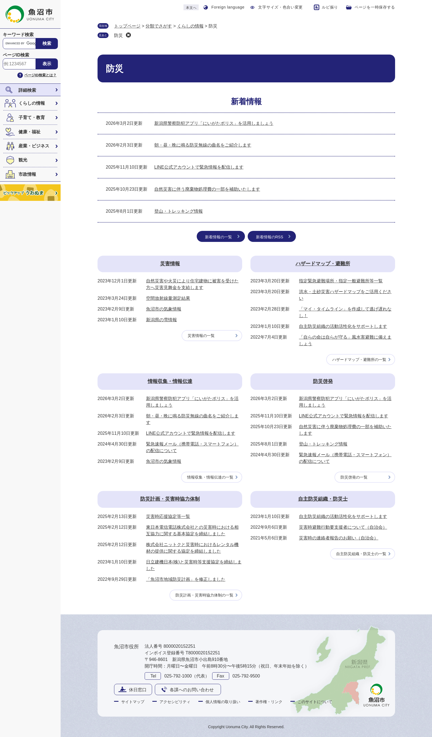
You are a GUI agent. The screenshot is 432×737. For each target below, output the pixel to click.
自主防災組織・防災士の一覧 (361, 554)
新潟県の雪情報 (161, 319)
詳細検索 (27, 90)
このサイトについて (315, 702)
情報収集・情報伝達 (170, 381)
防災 (118, 35)
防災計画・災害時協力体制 (170, 499)
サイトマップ (132, 702)
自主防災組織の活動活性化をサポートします (343, 326)
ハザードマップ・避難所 (323, 263)
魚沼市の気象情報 (163, 309)
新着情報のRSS (269, 237)
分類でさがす (158, 26)
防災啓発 (323, 381)
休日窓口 (138, 689)
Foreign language (227, 7)
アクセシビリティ (175, 702)
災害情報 (170, 263)
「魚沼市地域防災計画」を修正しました (185, 579)
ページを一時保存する (375, 7)
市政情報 (27, 174)
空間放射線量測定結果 (168, 298)
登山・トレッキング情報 (178, 211)
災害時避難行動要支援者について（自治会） (343, 527)
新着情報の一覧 (218, 237)
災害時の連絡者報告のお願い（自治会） (338, 538)
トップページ (127, 26)
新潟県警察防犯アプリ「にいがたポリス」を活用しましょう (213, 123)
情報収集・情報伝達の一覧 (210, 477)
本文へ (191, 8)
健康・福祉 (29, 131)
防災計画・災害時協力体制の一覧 (204, 595)
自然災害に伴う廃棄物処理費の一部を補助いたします (207, 189)
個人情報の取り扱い (223, 702)
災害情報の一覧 (201, 335)
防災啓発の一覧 (354, 477)
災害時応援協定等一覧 (168, 516)
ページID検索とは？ (40, 75)
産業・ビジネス (33, 146)
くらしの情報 (31, 103)
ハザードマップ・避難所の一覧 (359, 359)
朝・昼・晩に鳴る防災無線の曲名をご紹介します (202, 145)
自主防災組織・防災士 (323, 499)
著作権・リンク (268, 702)
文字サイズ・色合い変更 (280, 7)
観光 (22, 160)
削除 (128, 35)
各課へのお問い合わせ (192, 689)
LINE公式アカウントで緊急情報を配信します (199, 167)
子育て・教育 (31, 117)
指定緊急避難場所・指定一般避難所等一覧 (341, 281)
